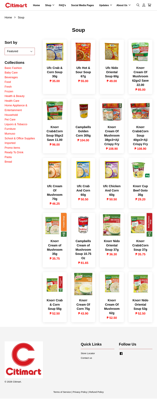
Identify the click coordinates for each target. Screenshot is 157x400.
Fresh (8, 88)
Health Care (12, 102)
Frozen (9, 92)
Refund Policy (96, 393)
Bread (8, 163)
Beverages (11, 78)
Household (11, 116)
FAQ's (62, 6)
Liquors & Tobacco (16, 125)
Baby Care (11, 73)
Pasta (8, 158)
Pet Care (10, 120)
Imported (10, 144)
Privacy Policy (80, 393)
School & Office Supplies (20, 139)
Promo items (12, 149)
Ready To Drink (14, 153)
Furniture (10, 130)
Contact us (86, 359)
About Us (123, 6)
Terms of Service (62, 393)
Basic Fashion (13, 69)
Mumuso (10, 135)
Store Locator (88, 354)
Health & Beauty (15, 97)
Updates (105, 6)
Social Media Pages (82, 6)
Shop (49, 6)
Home (36, 6)
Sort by (11, 44)
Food (8, 83)
